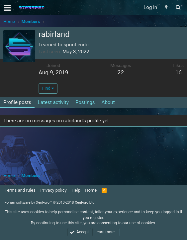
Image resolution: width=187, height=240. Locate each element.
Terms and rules (20, 190)
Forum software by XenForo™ (50, 202)
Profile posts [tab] (17, 102)
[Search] (178, 7)
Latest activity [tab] (53, 102)
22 (121, 72)
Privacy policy (53, 190)
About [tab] (108, 102)
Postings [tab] (85, 102)
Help (75, 190)
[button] (7, 7)
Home (91, 190)
